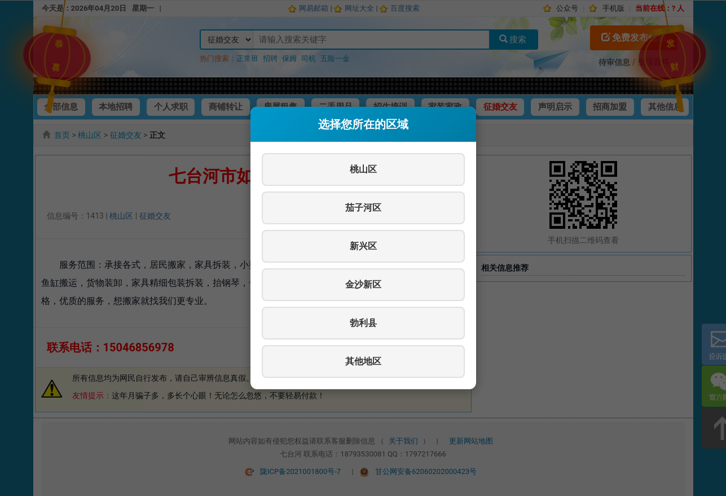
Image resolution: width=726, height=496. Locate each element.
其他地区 (363, 361)
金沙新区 (363, 284)
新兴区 (363, 246)
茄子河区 (363, 207)
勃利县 (363, 322)
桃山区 (363, 169)
